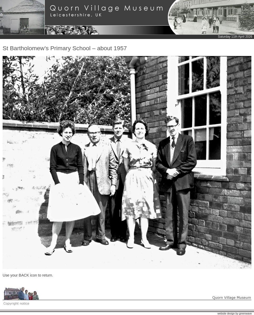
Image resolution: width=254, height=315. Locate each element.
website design (226, 313)
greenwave (245, 313)
